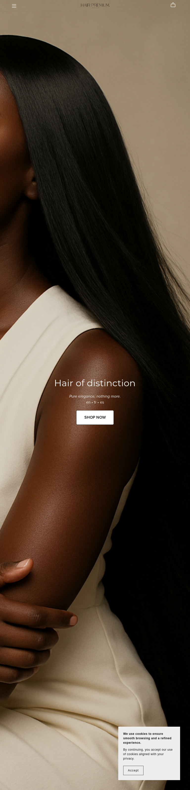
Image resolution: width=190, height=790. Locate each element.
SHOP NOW (95, 417)
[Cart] (175, 4)
